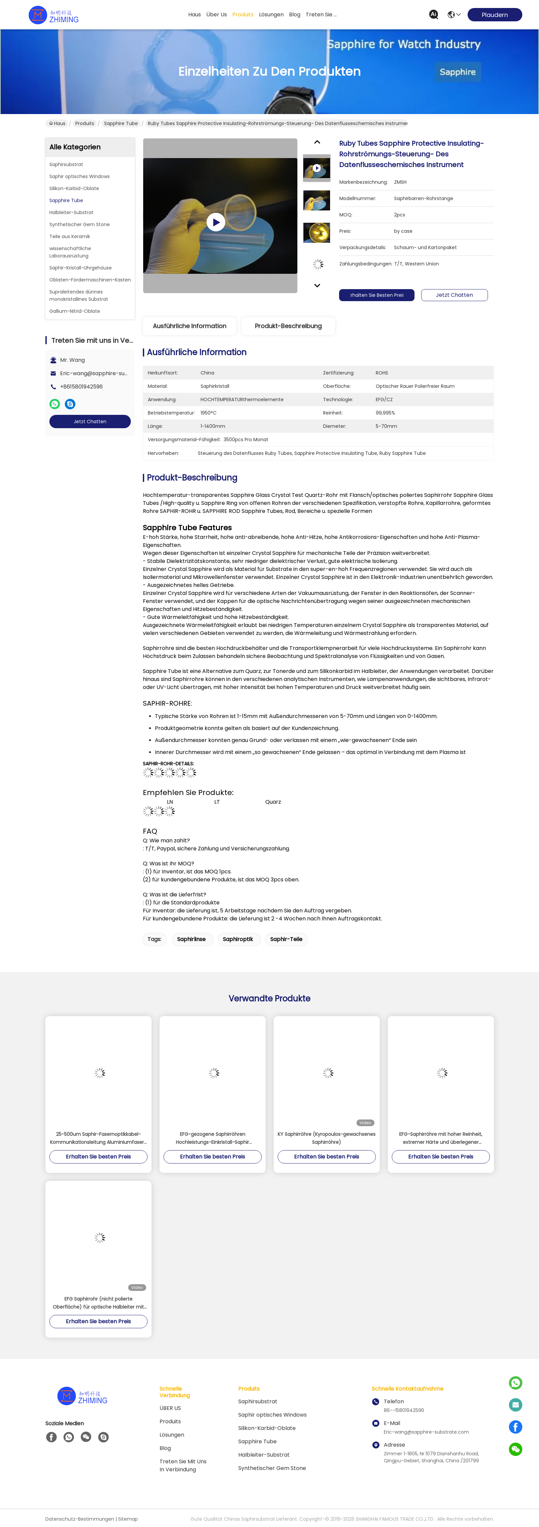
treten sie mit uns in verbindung (322, 14)
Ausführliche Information (189, 326)
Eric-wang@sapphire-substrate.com (109, 373)
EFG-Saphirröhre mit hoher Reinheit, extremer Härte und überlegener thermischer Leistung (440, 1138)
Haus (194, 14)
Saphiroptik (238, 939)
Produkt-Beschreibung (288, 326)
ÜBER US (170, 1408)
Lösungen (172, 1435)
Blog (165, 1448)
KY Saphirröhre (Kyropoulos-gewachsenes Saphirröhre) (326, 1138)
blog (294, 14)
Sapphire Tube (121, 123)
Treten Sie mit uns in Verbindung (183, 1465)
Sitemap (128, 1519)
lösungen (271, 14)
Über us (216, 14)
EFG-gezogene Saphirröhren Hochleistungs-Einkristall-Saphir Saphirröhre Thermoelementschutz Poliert (213, 1138)
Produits (84, 123)
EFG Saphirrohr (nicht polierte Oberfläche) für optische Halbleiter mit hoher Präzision (98, 1303)
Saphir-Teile (286, 939)
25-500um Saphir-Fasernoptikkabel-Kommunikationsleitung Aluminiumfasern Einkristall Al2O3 (98, 1138)
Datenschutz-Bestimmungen (79, 1519)
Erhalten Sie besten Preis (384, 295)
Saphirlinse (191, 939)
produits (243, 14)
